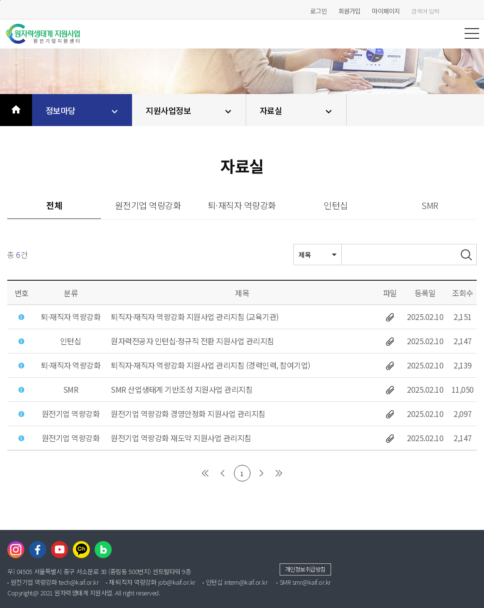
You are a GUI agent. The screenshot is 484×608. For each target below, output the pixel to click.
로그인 (318, 11)
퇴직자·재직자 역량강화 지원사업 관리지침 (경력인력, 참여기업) (210, 365)
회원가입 (349, 11)
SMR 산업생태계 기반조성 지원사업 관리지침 (181, 389)
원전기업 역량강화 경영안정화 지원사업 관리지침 (188, 413)
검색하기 (474, 11)
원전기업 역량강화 (148, 205)
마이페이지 (386, 11)
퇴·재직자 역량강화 (242, 205)
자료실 (297, 110)
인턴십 (336, 205)
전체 (54, 205)
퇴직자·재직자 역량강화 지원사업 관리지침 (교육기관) (195, 316)
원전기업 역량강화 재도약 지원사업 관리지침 (181, 438)
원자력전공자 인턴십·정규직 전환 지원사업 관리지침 (192, 341)
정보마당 (83, 110)
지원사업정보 (190, 110)
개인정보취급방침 (305, 569)
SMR (429, 205)
